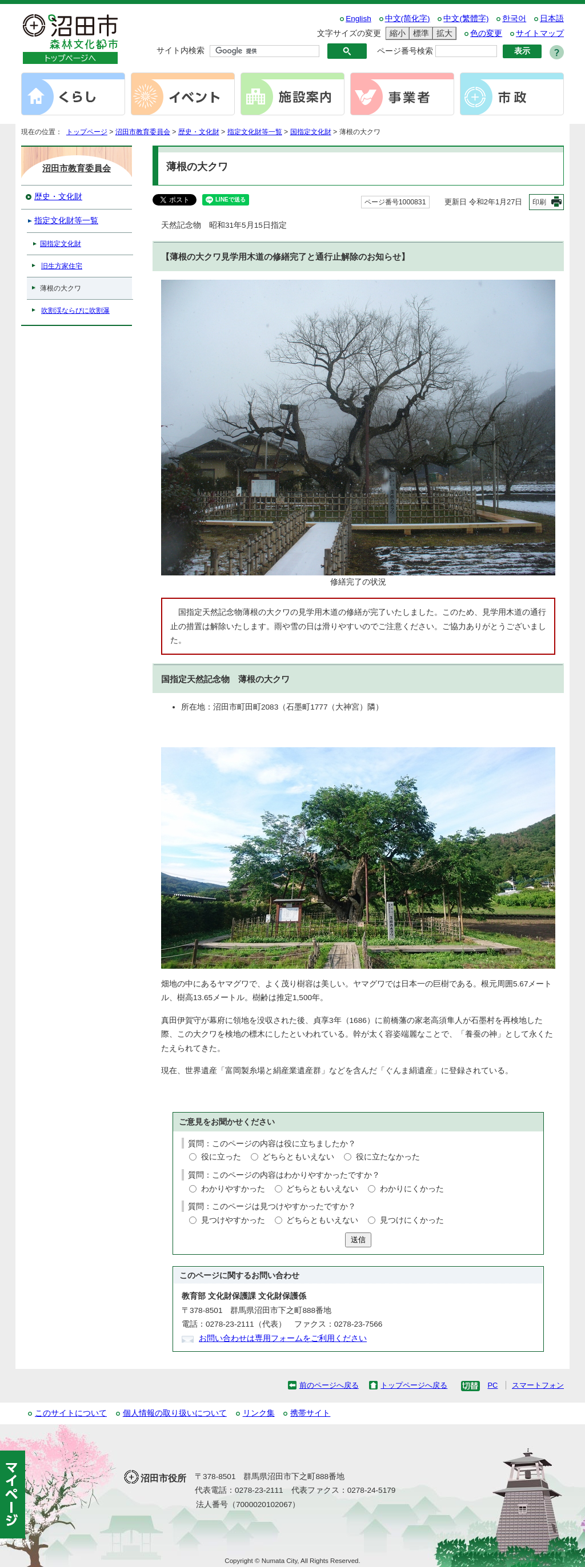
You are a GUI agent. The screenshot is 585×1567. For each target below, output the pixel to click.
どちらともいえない (298, 1157)
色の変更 (486, 33)
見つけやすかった (233, 1220)
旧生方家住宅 (61, 266)
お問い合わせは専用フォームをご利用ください (283, 1338)
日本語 (552, 18)
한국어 (514, 18)
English (358, 18)
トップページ (86, 132)
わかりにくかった (412, 1189)
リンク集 (259, 1413)
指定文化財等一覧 (254, 132)
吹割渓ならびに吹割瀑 (75, 311)
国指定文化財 (310, 132)
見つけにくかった (412, 1220)
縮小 (396, 33)
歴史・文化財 (198, 132)
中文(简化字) (407, 18)
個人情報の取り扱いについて (175, 1413)
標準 (419, 33)
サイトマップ (540, 33)
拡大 (442, 33)
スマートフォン (538, 1385)
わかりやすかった (233, 1189)
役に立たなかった (388, 1157)
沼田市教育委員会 (142, 132)
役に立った (221, 1157)
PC (492, 1385)
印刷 (539, 202)
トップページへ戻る (413, 1385)
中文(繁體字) (465, 18)
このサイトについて (71, 1413)
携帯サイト (310, 1413)
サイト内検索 (181, 50)
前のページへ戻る (329, 1385)
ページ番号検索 (405, 51)
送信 (358, 1239)
